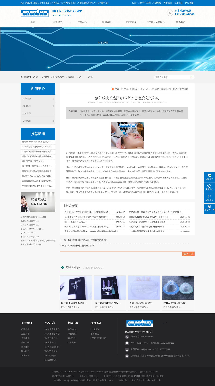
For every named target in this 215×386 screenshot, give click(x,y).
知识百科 (144, 89)
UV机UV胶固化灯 (52, 347)
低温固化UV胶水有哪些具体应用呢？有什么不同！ (87, 227)
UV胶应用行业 (51, 338)
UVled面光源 (50, 360)
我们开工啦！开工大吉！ (76, 222)
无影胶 (71, 77)
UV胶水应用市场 (52, 329)
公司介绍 (25, 329)
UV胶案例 (131, 22)
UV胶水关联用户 (156, 22)
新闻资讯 (106, 22)
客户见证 (95, 334)
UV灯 (81, 77)
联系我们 (178, 3)
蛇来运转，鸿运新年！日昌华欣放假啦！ (147, 222)
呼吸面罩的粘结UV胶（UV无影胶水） (183, 303)
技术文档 (27, 113)
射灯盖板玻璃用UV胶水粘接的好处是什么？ (148, 217)
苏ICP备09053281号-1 (149, 372)
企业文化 (25, 334)
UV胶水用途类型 (52, 334)
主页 (126, 89)
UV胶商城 (156, 3)
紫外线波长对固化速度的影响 (81, 246)
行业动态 (27, 98)
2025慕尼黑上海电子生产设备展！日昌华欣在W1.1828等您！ (156, 212)
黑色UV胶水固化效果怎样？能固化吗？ (146, 227)
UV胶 (35, 77)
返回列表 (188, 253)
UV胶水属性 (50, 342)
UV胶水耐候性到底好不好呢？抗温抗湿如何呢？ (86, 217)
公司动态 (27, 121)
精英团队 (25, 347)
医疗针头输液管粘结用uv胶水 (76, 303)
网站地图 (189, 3)
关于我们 (168, 3)
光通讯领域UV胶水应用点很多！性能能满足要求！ (87, 212)
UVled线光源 (50, 355)
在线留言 (25, 355)
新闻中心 (73, 323)
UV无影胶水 (58, 77)
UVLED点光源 (51, 351)
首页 (33, 22)
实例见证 (96, 323)
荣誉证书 (25, 342)
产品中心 (82, 22)
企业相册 (25, 338)
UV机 (90, 77)
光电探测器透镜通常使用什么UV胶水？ (146, 231)
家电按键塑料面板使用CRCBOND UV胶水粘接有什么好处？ (91, 231)
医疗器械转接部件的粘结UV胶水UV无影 (116, 303)
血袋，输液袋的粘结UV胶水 (143, 303)
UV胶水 (45, 77)
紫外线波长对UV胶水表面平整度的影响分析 (87, 240)
